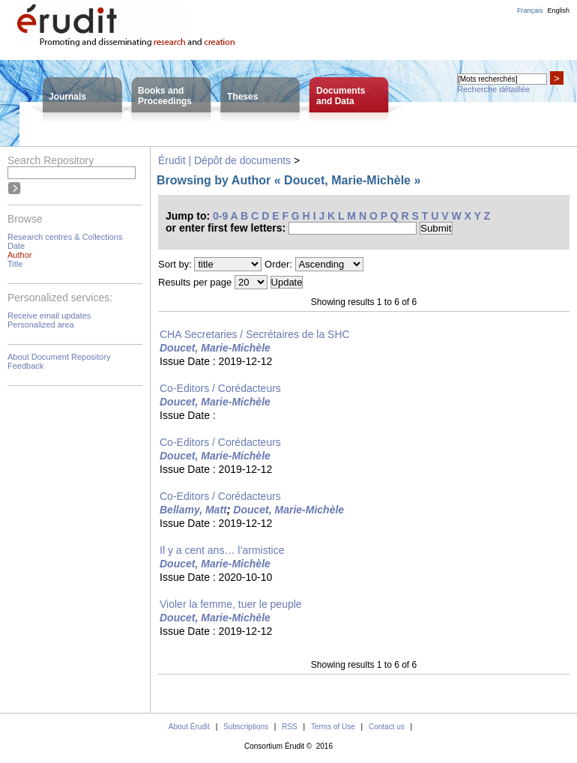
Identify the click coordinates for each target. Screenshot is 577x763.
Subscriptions (245, 727)
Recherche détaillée (493, 89)
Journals (67, 96)
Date (16, 245)
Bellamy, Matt (193, 510)
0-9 (220, 216)
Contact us (387, 727)
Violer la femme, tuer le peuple (231, 604)
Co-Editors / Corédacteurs (220, 388)
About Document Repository (59, 356)
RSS (289, 727)
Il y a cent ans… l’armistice (222, 550)
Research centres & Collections (64, 236)
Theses (242, 96)
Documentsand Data (340, 95)
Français (530, 10)
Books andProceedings (165, 95)
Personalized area (40, 324)
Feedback (25, 365)
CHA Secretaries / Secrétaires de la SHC (255, 334)
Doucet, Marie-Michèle (215, 348)
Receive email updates (49, 315)
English (558, 10)
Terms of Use (333, 727)
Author (19, 254)
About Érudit (189, 727)
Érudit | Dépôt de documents (224, 160)
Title (14, 263)
